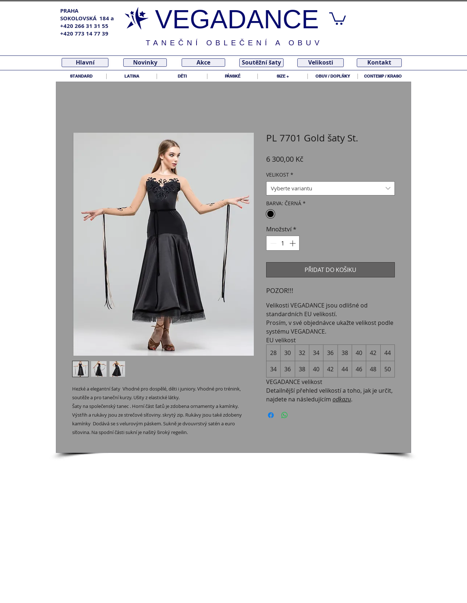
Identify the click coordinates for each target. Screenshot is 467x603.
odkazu (341, 399)
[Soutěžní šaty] (261, 62)
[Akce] (203, 62)
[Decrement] (272, 243)
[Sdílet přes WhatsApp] (284, 415)
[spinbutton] (283, 243)
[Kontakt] (379, 62)
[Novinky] (145, 62)
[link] (337, 18)
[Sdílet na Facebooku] (270, 415)
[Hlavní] (85, 62)
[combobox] (330, 188)
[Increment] (293, 243)
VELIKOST (279, 174)
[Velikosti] (320, 62)
